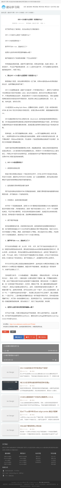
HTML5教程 (23, 458)
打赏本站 (42, 337)
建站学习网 (11, 12)
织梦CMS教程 (7, 464)
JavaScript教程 (22, 460)
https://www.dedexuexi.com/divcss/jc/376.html (22, 324)
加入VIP (53, 456)
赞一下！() (30, 337)
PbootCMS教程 (7, 458)
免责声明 (53, 462)
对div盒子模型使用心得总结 (31, 426)
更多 (58, 7)
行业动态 (38, 460)
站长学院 (53, 7)
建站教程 (29, 7)
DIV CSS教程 (29, 12)
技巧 (13, 331)
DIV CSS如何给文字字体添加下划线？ (34, 368)
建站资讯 (38, 458)
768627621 (11, 475)
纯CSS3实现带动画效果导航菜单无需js (35, 382)
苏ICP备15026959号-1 (44, 482)
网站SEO (38, 456)
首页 (25, 7)
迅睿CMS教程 (7, 456)
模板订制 (53, 458)
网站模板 (35, 7)
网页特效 (41, 7)
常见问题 (53, 453)
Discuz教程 (7, 460)
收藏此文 (18, 337)
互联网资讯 (38, 462)
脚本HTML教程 (23, 456)
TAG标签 (53, 460)
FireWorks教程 (22, 464)
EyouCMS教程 (7, 462)
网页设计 (47, 7)
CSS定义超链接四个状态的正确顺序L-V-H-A (36, 397)
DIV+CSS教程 (20, 12)
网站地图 (53, 464)
